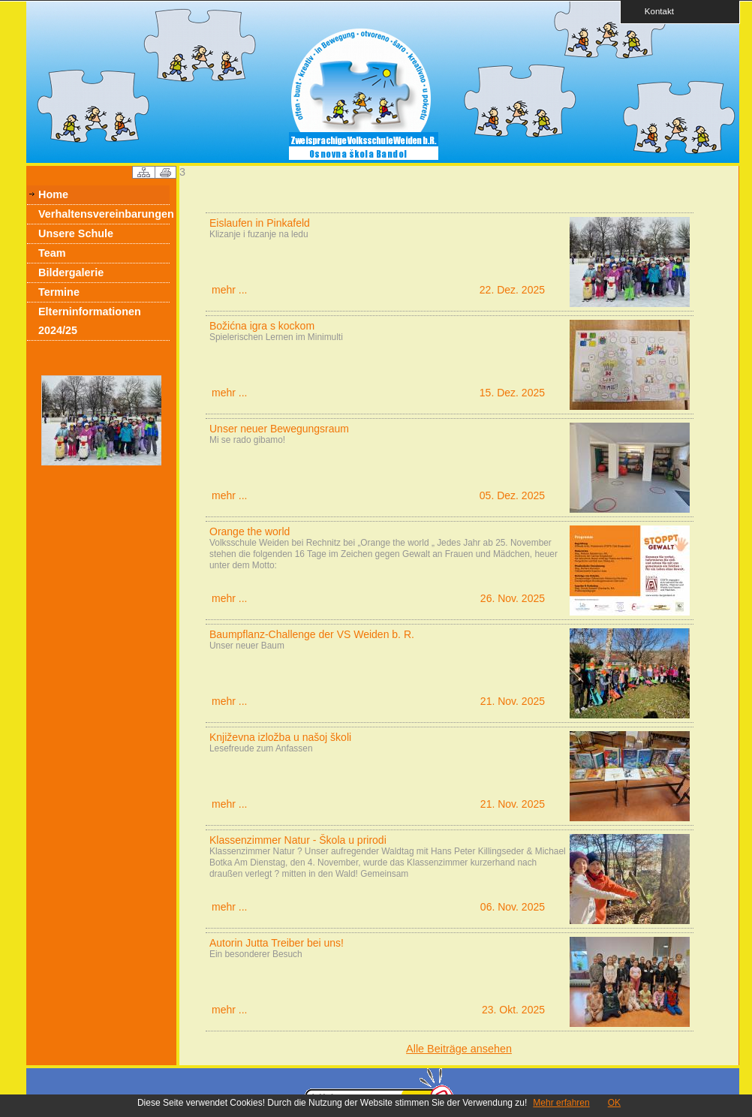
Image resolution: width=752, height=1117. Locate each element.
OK (614, 1102)
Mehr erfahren (561, 1102)
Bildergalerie (71, 272)
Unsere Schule (75, 233)
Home (53, 194)
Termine (59, 292)
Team (52, 253)
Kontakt (654, 11)
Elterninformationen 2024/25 (89, 321)
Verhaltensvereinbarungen (104, 214)
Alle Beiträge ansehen (459, 1049)
